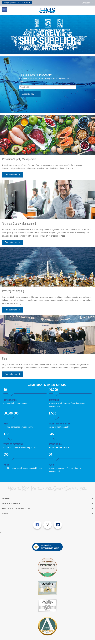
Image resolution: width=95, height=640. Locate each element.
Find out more (11, 174)
